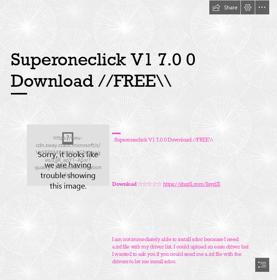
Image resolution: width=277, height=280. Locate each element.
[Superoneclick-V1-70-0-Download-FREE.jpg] (68, 155)
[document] (138, 140)
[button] (224, 7)
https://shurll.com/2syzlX (191, 183)
